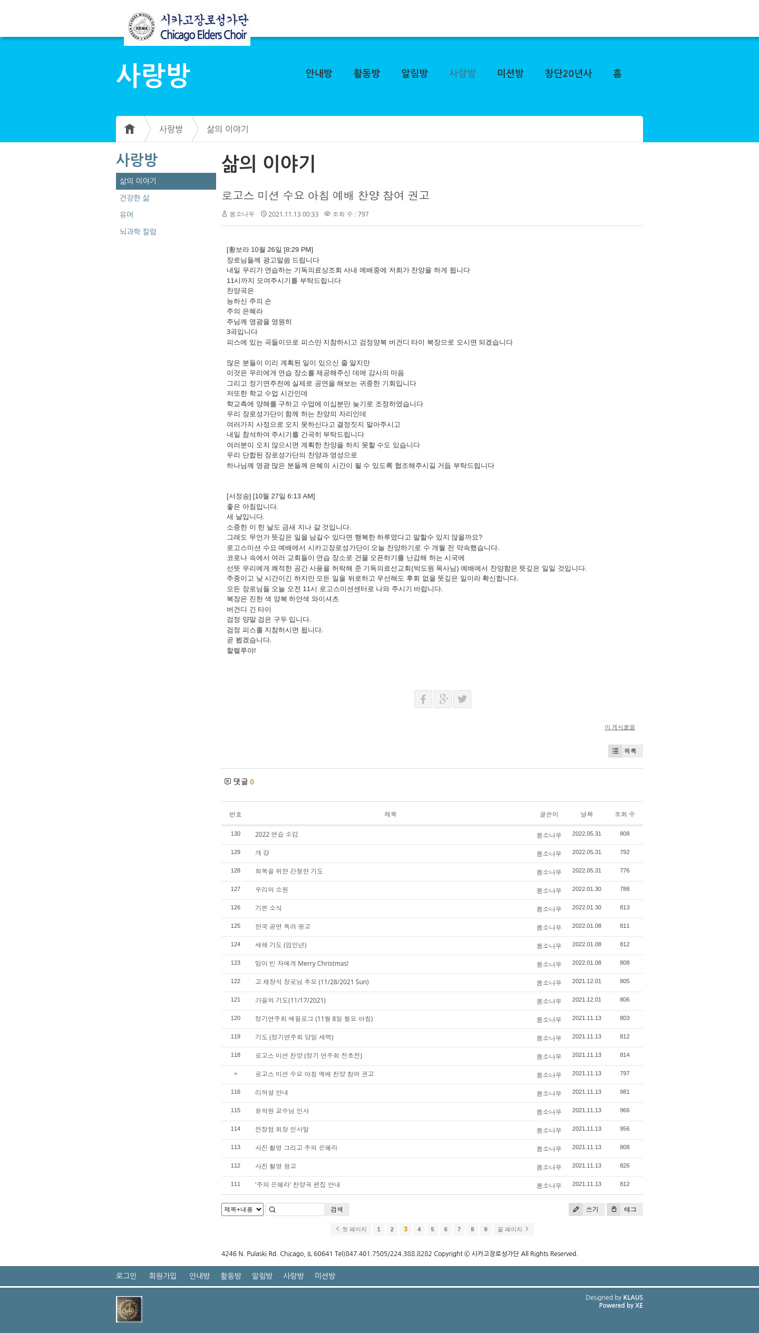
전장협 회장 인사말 (282, 1129)
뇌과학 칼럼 (138, 232)
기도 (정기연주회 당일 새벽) (294, 1037)
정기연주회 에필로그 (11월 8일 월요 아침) (314, 1018)
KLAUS (634, 1298)
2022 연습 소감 (276, 834)
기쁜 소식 (268, 908)
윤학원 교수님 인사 (282, 1110)
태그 (622, 1209)
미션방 (510, 74)
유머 (126, 215)
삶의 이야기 (228, 129)
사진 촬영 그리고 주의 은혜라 (296, 1147)
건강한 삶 (135, 198)
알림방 (414, 74)
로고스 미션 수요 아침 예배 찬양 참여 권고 (325, 195)
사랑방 (462, 74)
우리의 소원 (271, 889)
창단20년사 (568, 74)
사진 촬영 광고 (275, 1166)
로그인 (126, 1276)
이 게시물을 (620, 727)
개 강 (262, 852)
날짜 (586, 814)
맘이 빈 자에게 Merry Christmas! (301, 963)
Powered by (617, 1305)
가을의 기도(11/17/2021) (290, 1000)
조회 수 (625, 814)
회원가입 (163, 1276)
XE (639, 1305)
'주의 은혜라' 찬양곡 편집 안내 (297, 1184)
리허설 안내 (271, 1092)
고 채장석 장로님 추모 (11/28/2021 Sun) (312, 981)
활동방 (367, 74)
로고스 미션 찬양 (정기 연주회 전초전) (308, 1055)
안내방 (319, 74)
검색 (336, 1209)
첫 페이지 (351, 1229)
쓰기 (584, 1209)
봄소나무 (242, 214)
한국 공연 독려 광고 (282, 926)
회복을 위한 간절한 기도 (289, 871)
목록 (622, 751)
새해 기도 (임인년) (280, 944)
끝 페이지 (514, 1229)
